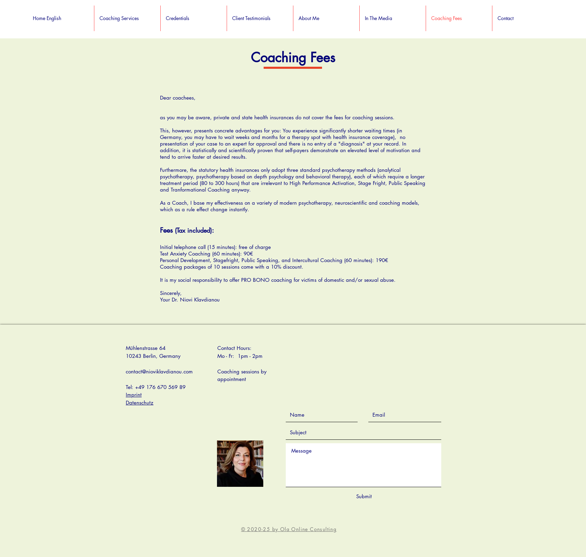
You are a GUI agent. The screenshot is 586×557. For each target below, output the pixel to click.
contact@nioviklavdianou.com (159, 371)
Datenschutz (139, 402)
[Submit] (363, 496)
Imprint (134, 394)
